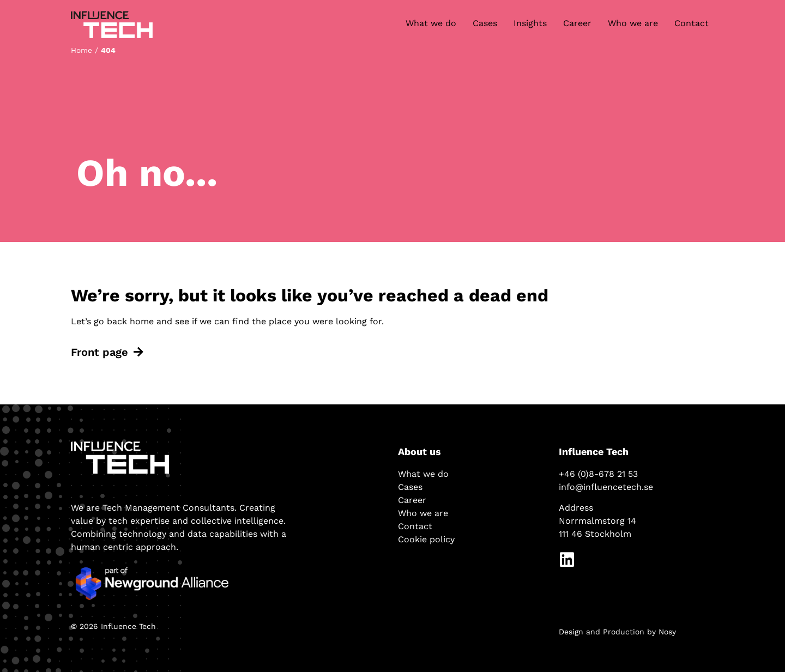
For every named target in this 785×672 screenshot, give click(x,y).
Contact (691, 23)
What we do (431, 23)
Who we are (633, 23)
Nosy (667, 631)
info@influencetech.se (606, 487)
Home (81, 50)
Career (577, 23)
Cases (485, 23)
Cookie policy (426, 539)
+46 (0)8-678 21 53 (598, 474)
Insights (530, 23)
